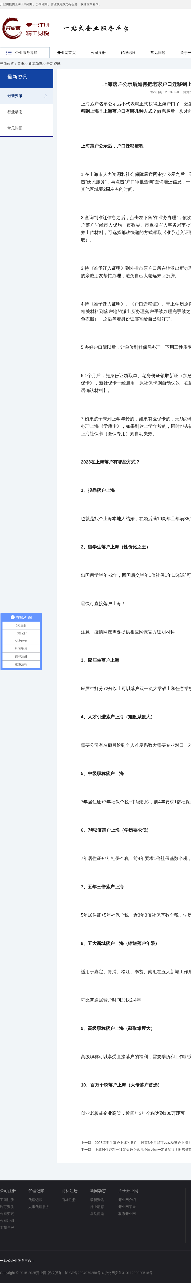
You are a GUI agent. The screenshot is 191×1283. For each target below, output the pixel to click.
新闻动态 (35, 64)
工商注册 (7, 1200)
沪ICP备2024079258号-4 (84, 1273)
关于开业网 (128, 1191)
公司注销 (7, 1221)
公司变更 (7, 1214)
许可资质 (7, 1207)
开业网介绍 (127, 1200)
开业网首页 (66, 52)
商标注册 (70, 1191)
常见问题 (157, 52)
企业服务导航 (26, 52)
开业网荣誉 (127, 1207)
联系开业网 (127, 1214)
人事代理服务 (38, 1207)
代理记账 (128, 52)
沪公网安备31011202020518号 (128, 1273)
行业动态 (14, 112)
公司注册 (98, 52)
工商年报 (7, 1228)
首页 (20, 64)
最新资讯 (53, 64)
